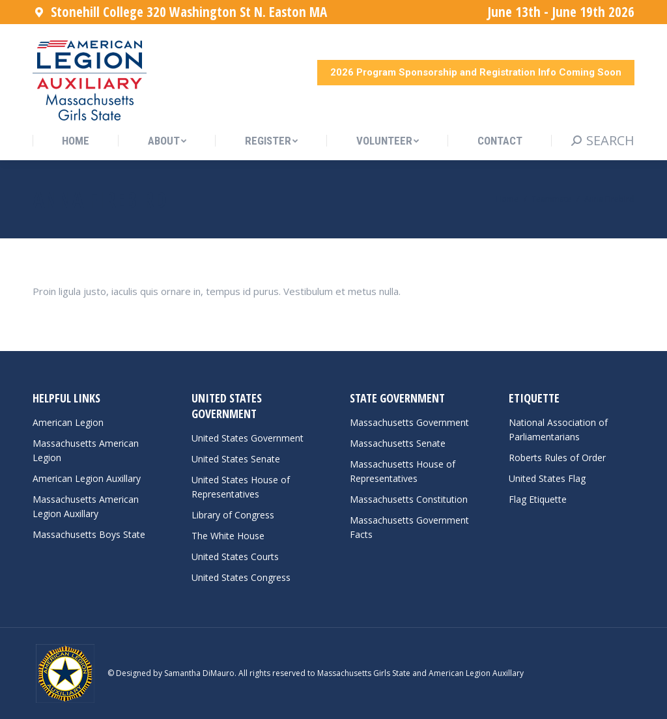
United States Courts (235, 556)
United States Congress (241, 577)
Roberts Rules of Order (557, 457)
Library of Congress (233, 515)
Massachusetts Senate (398, 443)
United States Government (248, 438)
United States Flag (547, 478)
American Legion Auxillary (87, 478)
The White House (228, 535)
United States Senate (236, 459)
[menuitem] (75, 141)
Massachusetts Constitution (409, 499)
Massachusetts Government (409, 422)
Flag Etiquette (538, 499)
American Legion (68, 422)
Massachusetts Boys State (89, 534)
